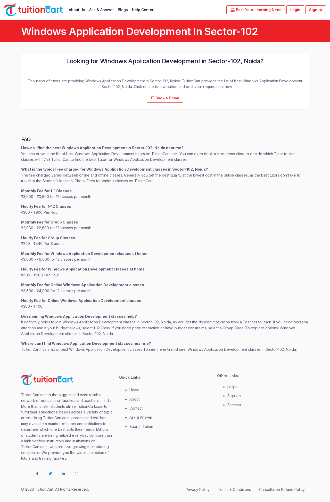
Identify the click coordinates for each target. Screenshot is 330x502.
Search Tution (141, 426)
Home (134, 390)
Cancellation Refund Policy (282, 489)
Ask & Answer (101, 9)
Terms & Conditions (234, 489)
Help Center (142, 9)
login (232, 387)
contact (136, 408)
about (134, 399)
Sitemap (234, 405)
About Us (77, 9)
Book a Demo (165, 98)
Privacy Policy (198, 489)
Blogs (123, 9)
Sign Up (234, 396)
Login (295, 9)
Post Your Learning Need (256, 9)
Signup (315, 9)
